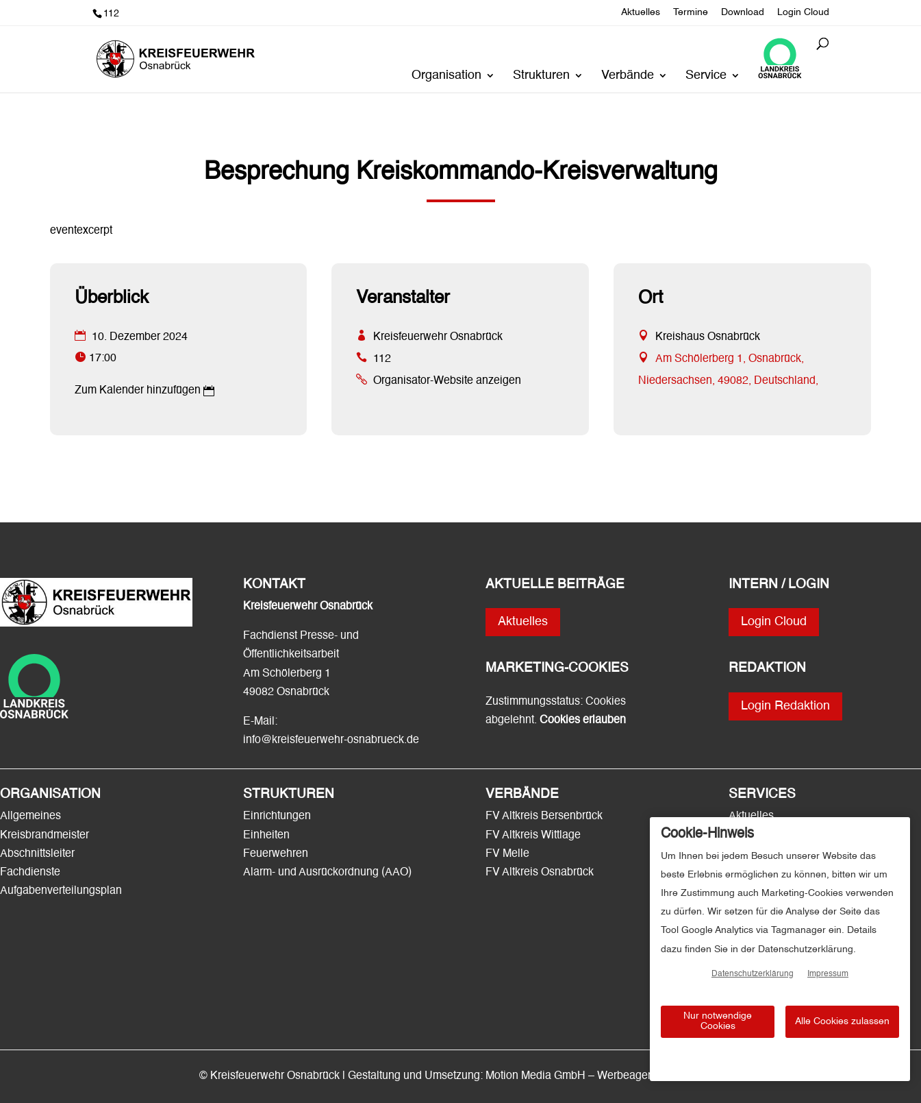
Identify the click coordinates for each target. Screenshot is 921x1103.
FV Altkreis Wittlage (533, 835)
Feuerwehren (275, 854)
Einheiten (266, 835)
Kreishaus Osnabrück (707, 337)
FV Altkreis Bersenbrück (544, 816)
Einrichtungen (277, 816)
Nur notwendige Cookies (717, 1021)
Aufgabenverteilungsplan (61, 891)
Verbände (627, 76)
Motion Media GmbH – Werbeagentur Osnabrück (603, 1076)
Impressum (827, 974)
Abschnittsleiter (37, 854)
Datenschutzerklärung (752, 974)
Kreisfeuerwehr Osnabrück (438, 337)
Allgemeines (30, 816)
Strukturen (541, 76)
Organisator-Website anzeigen (447, 381)
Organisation (446, 76)
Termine (690, 12)
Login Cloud (803, 12)
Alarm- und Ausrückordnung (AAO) (327, 872)
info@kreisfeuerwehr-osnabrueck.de (331, 740)
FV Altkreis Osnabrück (539, 872)
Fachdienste (30, 872)
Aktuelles (640, 12)
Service (706, 76)
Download (742, 12)
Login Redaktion (785, 706)
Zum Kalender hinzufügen (138, 390)
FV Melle (507, 854)
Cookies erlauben (583, 720)
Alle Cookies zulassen (842, 1021)
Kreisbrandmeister (44, 835)
